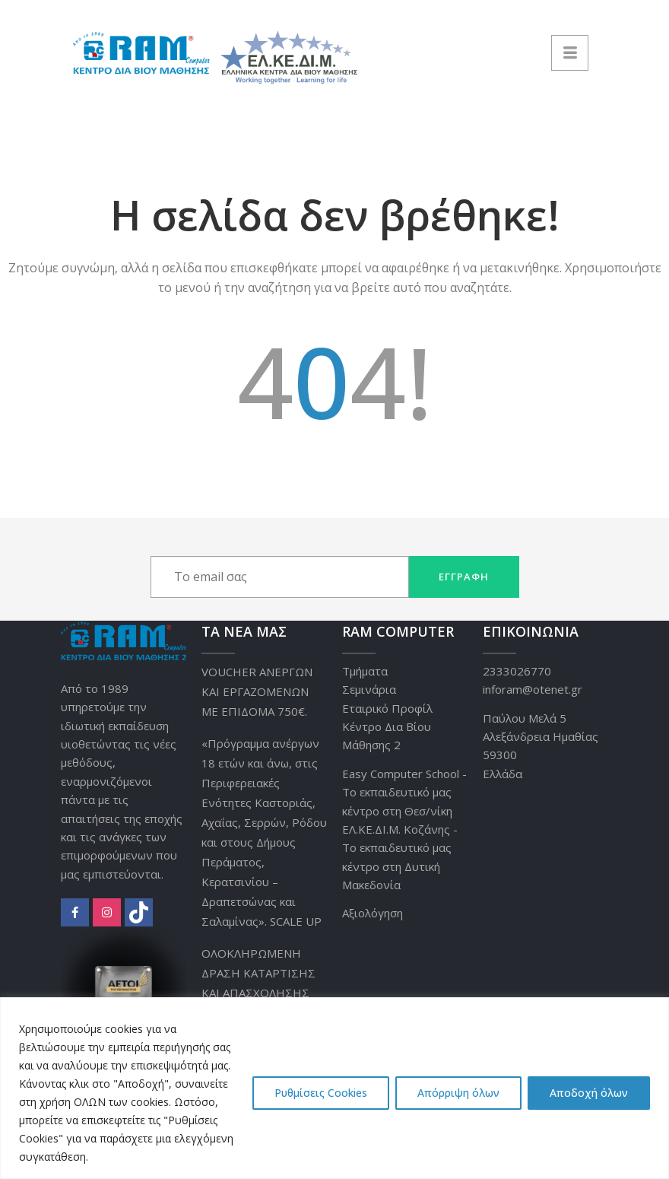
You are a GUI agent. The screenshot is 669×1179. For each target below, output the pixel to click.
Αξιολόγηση (372, 912)
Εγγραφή (464, 576)
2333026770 (517, 670)
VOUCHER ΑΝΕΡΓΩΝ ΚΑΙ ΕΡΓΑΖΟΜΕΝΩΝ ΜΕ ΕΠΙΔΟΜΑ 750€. (256, 691)
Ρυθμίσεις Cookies (320, 1092)
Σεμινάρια (369, 689)
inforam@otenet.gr (532, 689)
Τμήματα (365, 670)
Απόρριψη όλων (458, 1092)
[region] (334, 1088)
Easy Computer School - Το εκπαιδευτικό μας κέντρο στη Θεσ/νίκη (404, 792)
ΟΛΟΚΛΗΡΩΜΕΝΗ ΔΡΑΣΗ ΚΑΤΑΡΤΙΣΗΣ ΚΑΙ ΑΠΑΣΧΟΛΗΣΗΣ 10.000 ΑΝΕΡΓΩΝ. (258, 982)
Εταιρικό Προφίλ (387, 708)
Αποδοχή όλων (589, 1092)
